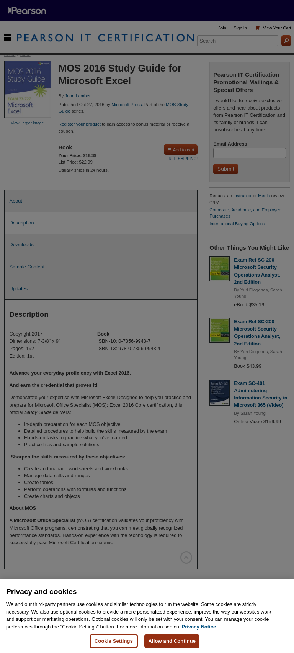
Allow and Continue (172, 641)
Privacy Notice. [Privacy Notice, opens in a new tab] (199, 627)
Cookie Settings (114, 641)
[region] (147, 616)
